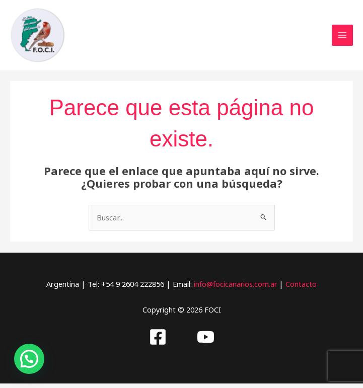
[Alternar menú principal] (342, 37)
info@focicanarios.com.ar (235, 288)
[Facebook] (157, 341)
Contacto (302, 288)
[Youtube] (205, 341)
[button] (29, 359)
